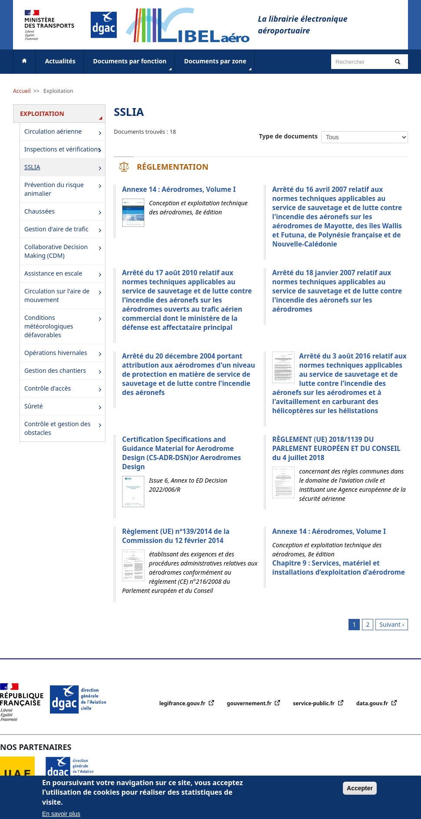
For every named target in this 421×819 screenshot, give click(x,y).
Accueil (22, 91)
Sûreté (64, 407)
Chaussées (64, 212)
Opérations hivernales (64, 354)
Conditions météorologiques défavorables (64, 326)
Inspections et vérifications (64, 150)
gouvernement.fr (250, 703)
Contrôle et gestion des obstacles (64, 428)
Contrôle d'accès (64, 389)
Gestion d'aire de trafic (64, 230)
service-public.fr (314, 703)
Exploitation (58, 91)
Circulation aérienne (64, 132)
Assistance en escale (64, 274)
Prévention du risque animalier (64, 189)
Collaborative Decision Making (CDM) (64, 251)
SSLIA (64, 168)
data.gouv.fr (372, 703)
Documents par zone (218, 64)
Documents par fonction (133, 64)
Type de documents (288, 136)
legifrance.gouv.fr (183, 703)
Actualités (60, 61)
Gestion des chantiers (64, 371)
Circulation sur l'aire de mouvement (64, 295)
